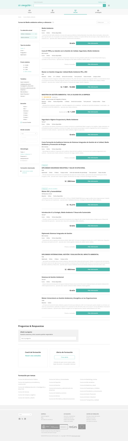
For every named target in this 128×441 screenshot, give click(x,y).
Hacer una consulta (33, 356)
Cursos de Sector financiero (88, 394)
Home (19, 17)
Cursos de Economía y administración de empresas (61, 389)
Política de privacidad (69, 419)
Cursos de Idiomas (54, 396)
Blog (42, 418)
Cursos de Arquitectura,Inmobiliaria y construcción (29, 383)
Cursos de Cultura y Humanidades (59, 379)
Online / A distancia (25, 154)
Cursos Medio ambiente (29, 17)
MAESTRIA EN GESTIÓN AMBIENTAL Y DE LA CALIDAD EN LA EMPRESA (66, 95)
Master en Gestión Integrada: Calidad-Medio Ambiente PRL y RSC (64, 72)
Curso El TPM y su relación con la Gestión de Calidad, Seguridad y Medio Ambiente (70, 51)
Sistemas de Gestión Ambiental (53, 277)
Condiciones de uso (68, 418)
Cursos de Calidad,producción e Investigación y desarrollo (31, 388)
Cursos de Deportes (55, 382)
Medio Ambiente (47, 28)
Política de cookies (68, 421)
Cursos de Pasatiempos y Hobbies (90, 388)
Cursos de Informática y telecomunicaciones (62, 399)
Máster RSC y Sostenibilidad (51, 191)
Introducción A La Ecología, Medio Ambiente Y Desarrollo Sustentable (66, 212)
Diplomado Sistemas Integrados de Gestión (57, 233)
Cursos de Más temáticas (87, 382)
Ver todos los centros (91, 421)
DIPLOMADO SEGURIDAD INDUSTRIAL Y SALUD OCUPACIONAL (63, 168)
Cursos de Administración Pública (28, 379)
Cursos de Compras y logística (27, 395)
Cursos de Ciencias (23, 392)
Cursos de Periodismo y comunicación (91, 391)
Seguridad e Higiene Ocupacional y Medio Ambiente (60, 120)
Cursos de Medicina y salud (88, 385)
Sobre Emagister (45, 416)
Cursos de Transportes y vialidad (89, 400)
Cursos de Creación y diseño (26, 398)
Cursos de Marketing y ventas (88, 379)
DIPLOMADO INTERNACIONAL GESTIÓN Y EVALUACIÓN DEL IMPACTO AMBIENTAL (70, 254)
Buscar (104, 5)
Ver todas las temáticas (47, 419)
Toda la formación (38, 2)
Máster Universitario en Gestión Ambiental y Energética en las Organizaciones (69, 298)
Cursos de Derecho (54, 385)
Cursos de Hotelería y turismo (57, 393)
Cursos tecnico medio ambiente (27, 172)
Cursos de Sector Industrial (88, 397)
